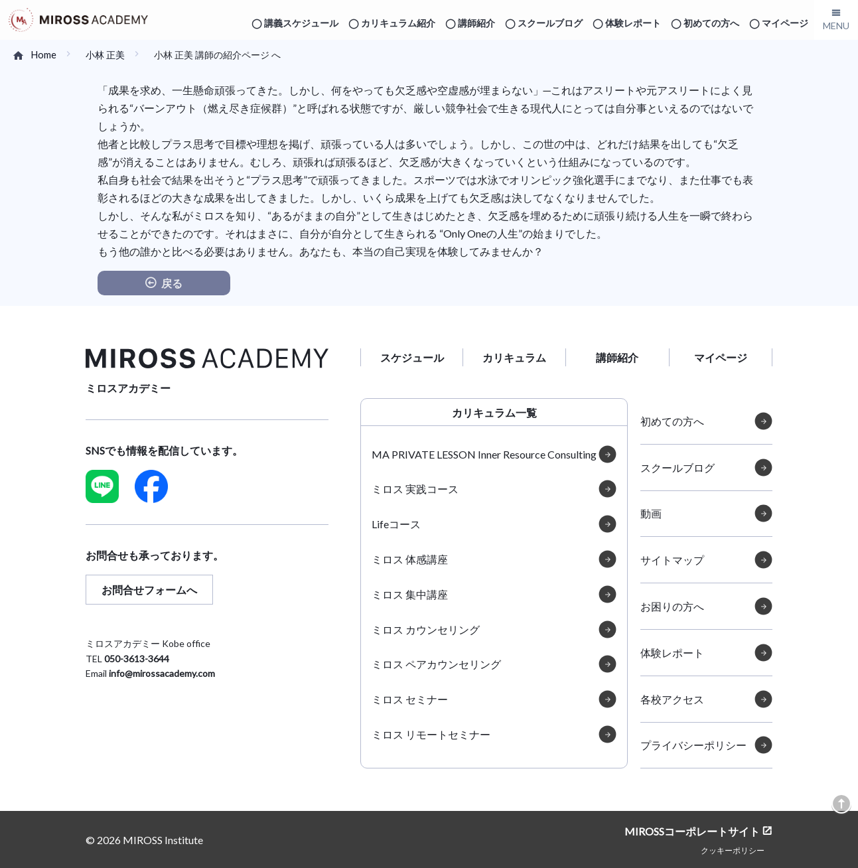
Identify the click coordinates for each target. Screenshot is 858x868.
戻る (171, 283)
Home (43, 54)
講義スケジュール (301, 23)
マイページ (785, 23)
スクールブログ (550, 23)
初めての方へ (711, 23)
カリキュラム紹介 (398, 23)
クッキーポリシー (732, 850)
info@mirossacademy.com (162, 673)
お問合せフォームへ (149, 589)
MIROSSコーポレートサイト (692, 830)
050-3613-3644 (136, 658)
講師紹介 (476, 23)
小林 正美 (105, 54)
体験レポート (633, 23)
